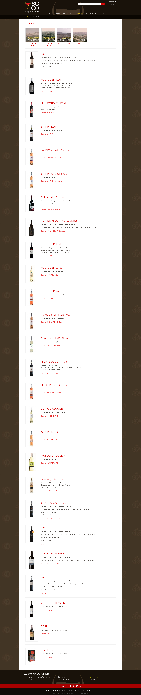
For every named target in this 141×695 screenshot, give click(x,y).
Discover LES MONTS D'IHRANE (50, 113)
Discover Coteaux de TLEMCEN (50, 564)
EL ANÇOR (47, 650)
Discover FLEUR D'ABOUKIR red (50, 373)
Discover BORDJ (46, 634)
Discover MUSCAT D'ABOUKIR (50, 463)
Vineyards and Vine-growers (65, 13)
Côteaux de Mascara (52, 197)
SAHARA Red (48, 126)
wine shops (97, 13)
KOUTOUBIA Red (51, 79)
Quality (89, 13)
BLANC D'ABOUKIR (52, 408)
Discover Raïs (45, 70)
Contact (106, 13)
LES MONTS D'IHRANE (54, 103)
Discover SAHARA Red (47, 134)
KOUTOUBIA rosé (51, 291)
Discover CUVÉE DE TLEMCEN (50, 610)
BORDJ (45, 626)
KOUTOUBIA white (51, 267)
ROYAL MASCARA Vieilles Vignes (59, 220)
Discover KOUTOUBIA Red (49, 91)
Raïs (43, 53)
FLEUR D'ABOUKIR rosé (54, 385)
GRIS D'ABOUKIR (50, 432)
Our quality (61, 677)
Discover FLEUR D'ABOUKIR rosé (51, 392)
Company (50, 13)
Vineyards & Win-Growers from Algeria (38, 677)
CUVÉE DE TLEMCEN (53, 603)
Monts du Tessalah (64, 43)
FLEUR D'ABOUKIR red (54, 361)
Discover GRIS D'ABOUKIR (49, 439)
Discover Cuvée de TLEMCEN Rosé (51, 322)
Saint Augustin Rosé (52, 479)
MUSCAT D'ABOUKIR (53, 455)
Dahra (80, 43)
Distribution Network (64, 680)
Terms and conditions (85, 691)
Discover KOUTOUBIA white (49, 275)
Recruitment (94, 677)
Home (27, 17)
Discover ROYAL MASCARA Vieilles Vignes (53, 231)
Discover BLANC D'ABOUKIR (49, 416)
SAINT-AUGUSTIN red (53, 502)
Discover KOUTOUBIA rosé (49, 298)
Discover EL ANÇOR (47, 657)
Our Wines (81, 13)
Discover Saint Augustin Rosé (50, 491)
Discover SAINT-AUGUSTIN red (50, 518)
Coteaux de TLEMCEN (53, 553)
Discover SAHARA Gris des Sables (51, 157)
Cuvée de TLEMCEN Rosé (55, 314)
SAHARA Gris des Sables (55, 150)
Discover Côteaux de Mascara (50, 210)
